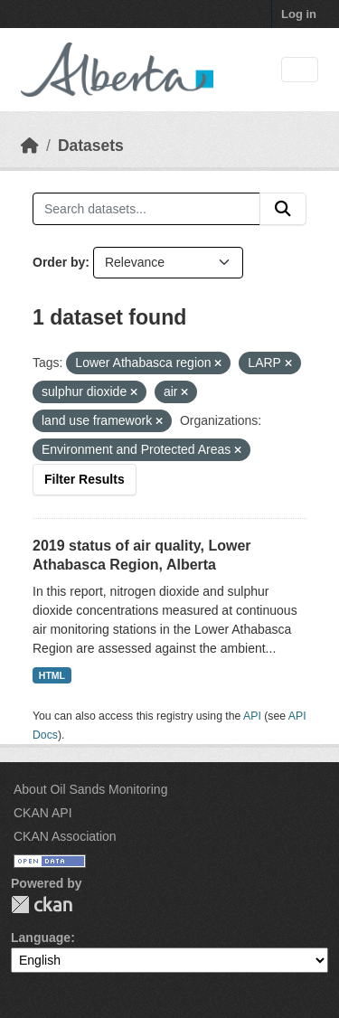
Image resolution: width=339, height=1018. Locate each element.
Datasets (91, 146)
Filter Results (84, 479)
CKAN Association (65, 836)
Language (41, 937)
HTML (52, 675)
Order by (59, 262)
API (252, 716)
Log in (298, 14)
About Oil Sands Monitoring (90, 789)
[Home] (30, 146)
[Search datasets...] (146, 209)
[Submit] (282, 209)
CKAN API (43, 813)
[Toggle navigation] (299, 70)
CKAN (41, 904)
